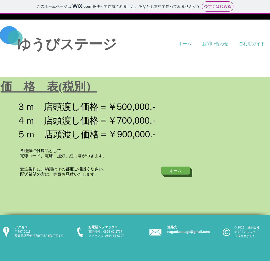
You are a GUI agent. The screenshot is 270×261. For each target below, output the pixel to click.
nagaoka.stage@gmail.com (188, 232)
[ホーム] (175, 171)
